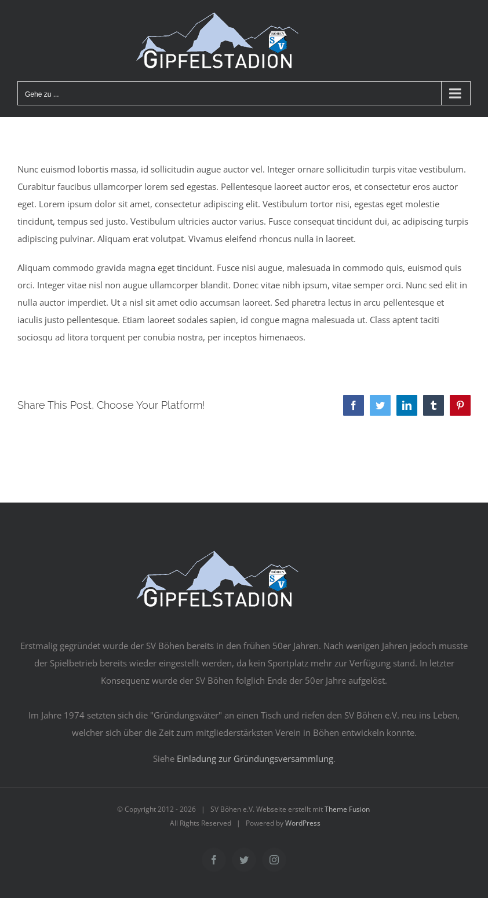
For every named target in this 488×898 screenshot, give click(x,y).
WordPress (303, 823)
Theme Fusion (347, 809)
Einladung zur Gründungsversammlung (255, 758)
